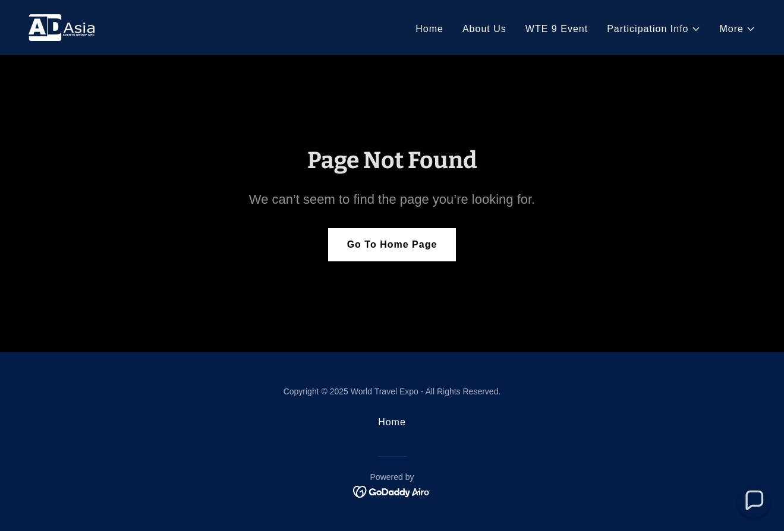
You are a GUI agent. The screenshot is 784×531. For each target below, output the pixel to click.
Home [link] (429, 29)
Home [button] (392, 422)
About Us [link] (484, 29)
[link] (62, 27)
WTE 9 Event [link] (556, 29)
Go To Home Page (392, 244)
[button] (653, 29)
